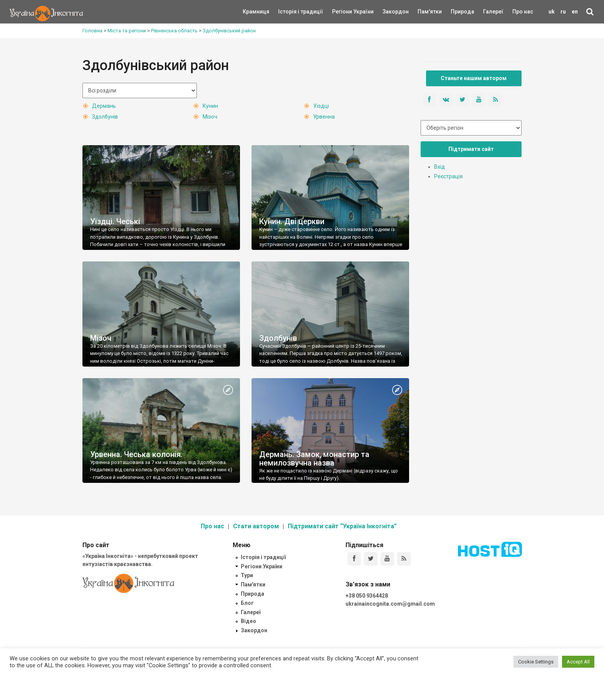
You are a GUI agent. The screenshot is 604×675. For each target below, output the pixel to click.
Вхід (439, 167)
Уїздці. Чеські (115, 221)
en (575, 11)
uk (552, 11)
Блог (247, 603)
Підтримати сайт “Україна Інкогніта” (342, 526)
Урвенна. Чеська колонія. (136, 454)
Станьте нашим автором (474, 78)
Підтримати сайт (471, 149)
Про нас (522, 11)
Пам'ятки (424, 11)
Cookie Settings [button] (536, 662)
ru (563, 11)
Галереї (493, 11)
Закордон (389, 11)
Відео (248, 621)
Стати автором (256, 526)
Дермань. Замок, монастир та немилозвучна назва (314, 458)
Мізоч (210, 117)
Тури (247, 575)
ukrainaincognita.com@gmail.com (390, 604)
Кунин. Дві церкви (291, 221)
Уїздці (321, 106)
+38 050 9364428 (367, 596)
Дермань (104, 106)
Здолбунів (105, 117)
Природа (457, 11)
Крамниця (256, 11)
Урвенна (324, 117)
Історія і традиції (289, 11)
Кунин (210, 106)
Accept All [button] (578, 662)
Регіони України (342, 11)
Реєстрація (448, 176)
